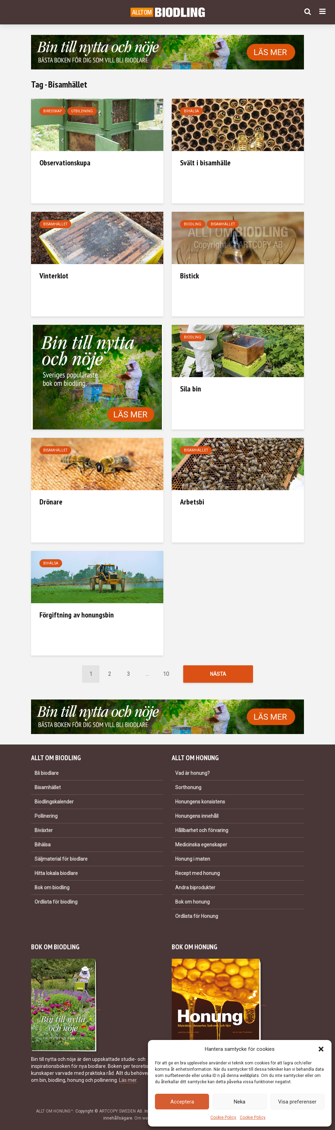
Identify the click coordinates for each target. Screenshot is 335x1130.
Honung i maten (192, 859)
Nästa (218, 674)
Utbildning (82, 111)
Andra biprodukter (195, 887)
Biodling (192, 224)
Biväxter (44, 830)
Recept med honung (197, 873)
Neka (239, 1102)
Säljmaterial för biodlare (61, 859)
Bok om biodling (52, 887)
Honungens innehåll (196, 816)
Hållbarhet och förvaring (201, 830)
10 (166, 674)
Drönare (50, 502)
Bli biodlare (47, 773)
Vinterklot (53, 275)
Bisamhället (55, 224)
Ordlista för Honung (196, 916)
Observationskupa (64, 162)
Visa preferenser (297, 1102)
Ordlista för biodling (56, 902)
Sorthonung (188, 787)
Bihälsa (191, 111)
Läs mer (127, 1080)
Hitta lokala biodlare (56, 873)
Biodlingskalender (54, 802)
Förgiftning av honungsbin (76, 615)
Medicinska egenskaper (201, 844)
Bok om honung (192, 902)
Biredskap (52, 111)
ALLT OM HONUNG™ (54, 1111)
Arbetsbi (192, 502)
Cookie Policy (223, 1117)
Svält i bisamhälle (205, 162)
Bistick (189, 275)
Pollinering (46, 816)
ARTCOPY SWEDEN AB (120, 1111)
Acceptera (182, 1102)
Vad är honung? (192, 773)
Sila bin (190, 389)
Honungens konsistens (200, 802)
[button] (321, 1049)
